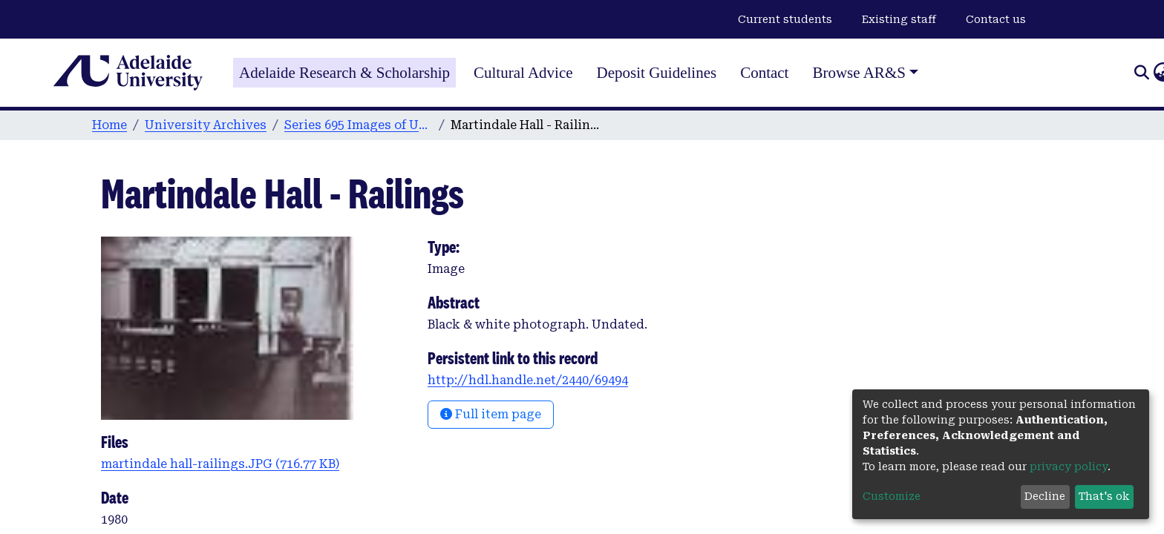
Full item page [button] (490, 414)
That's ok (1104, 496)
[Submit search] (1141, 73)
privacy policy (1069, 466)
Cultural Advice (523, 73)
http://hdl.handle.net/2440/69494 (528, 380)
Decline (1044, 496)
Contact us (996, 19)
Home (109, 125)
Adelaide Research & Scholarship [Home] (344, 73)
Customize (892, 496)
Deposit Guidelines (657, 73)
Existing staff (899, 19)
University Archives (206, 125)
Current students (785, 19)
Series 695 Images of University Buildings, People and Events (358, 125)
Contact (764, 73)
